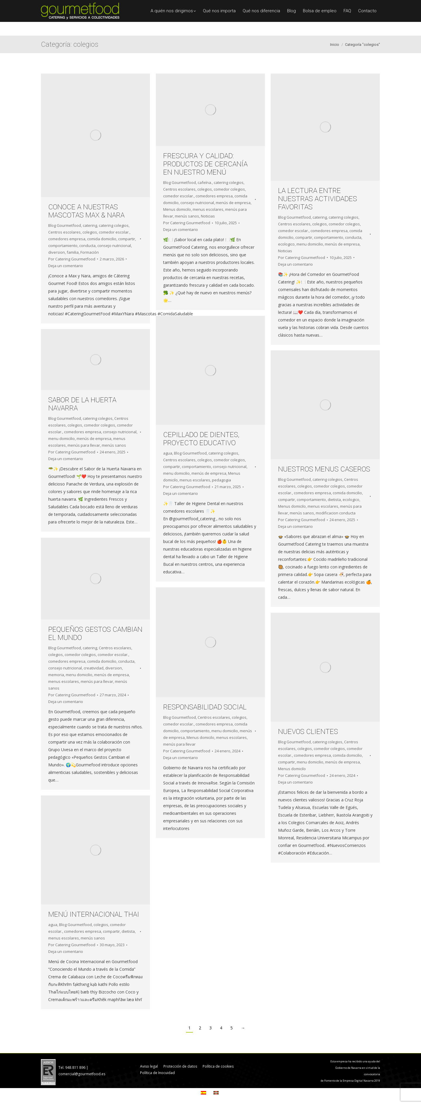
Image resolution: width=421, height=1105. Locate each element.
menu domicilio (309, 244)
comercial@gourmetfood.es (81, 1073)
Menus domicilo (177, 209)
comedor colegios (229, 189)
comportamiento (62, 245)
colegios (89, 232)
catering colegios (114, 225)
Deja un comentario (65, 265)
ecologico (286, 244)
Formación (89, 252)
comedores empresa (66, 238)
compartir (126, 238)
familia (73, 252)
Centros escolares (64, 232)
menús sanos (187, 216)
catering (90, 225)
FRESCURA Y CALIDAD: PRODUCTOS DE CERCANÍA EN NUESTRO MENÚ (205, 164)
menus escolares (208, 209)
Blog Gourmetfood (64, 225)
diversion (56, 252)
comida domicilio (101, 238)
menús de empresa (233, 202)
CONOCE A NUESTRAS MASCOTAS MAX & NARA (86, 211)
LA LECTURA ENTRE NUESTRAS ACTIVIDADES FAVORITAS (317, 199)
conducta (87, 245)
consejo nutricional (114, 245)
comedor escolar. (114, 232)
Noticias (208, 216)
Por (71, 259)
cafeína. (205, 182)
